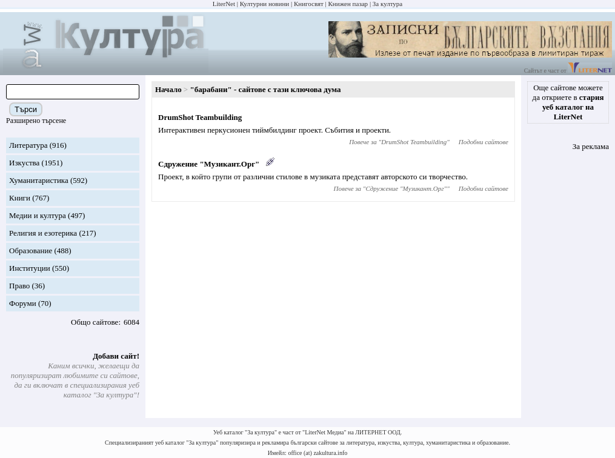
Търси (26, 109)
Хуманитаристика (38, 180)
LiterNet (224, 3)
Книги (19, 197)
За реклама (591, 146)
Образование (30, 250)
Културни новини (264, 3)
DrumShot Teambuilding (200, 117)
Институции (29, 268)
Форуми (22, 303)
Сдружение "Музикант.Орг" (208, 163)
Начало (168, 89)
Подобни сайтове (483, 141)
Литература (28, 145)
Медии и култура (37, 215)
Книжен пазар (348, 3)
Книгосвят (309, 3)
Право (19, 285)
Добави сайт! (116, 355)
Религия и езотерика (43, 232)
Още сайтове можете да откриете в (568, 102)
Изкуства (24, 162)
